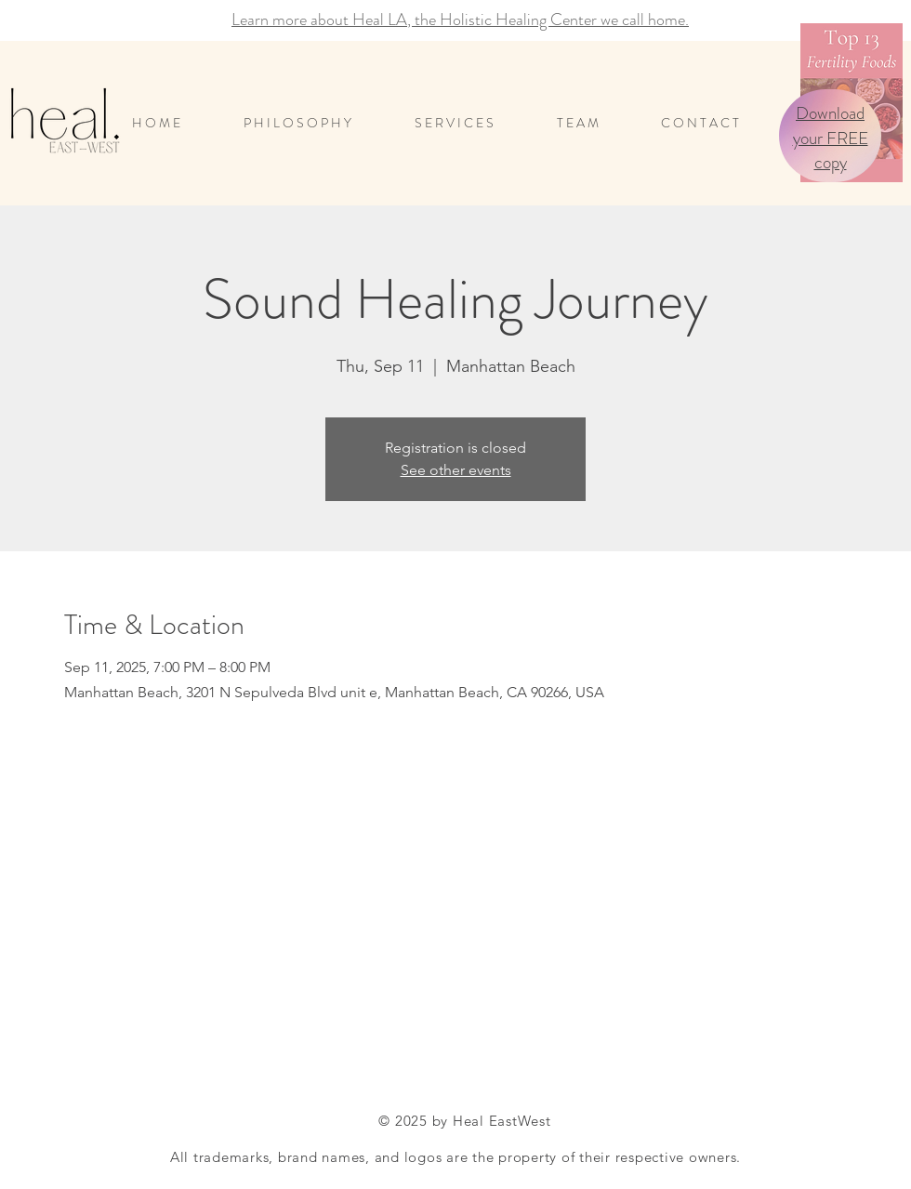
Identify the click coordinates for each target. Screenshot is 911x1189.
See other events (456, 470)
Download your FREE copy (830, 137)
